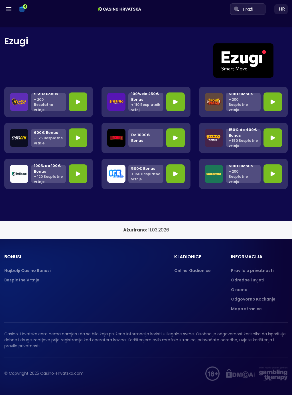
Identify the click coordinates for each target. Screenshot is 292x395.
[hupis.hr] (212, 373)
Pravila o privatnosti (252, 270)
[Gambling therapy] (273, 373)
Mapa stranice (246, 309)
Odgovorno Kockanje (253, 299)
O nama (239, 290)
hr (282, 9)
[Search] (236, 9)
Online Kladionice (192, 270)
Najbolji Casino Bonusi (27, 270)
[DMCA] (240, 373)
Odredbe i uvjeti (247, 280)
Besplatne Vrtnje (21, 280)
